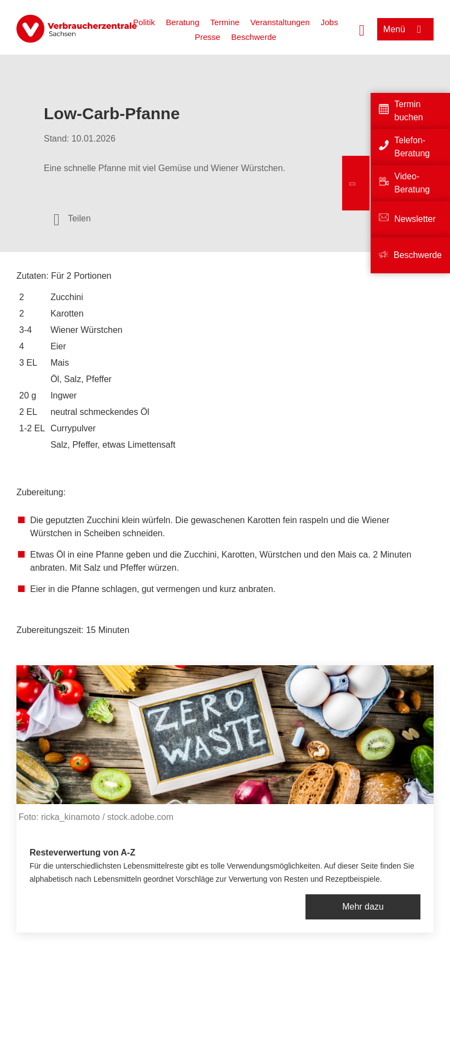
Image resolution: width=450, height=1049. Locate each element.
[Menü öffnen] (405, 29)
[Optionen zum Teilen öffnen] (72, 218)
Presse (208, 37)
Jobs (329, 22)
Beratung (182, 22)
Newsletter (415, 219)
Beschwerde (253, 37)
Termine (224, 22)
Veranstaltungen (279, 22)
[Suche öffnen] (362, 29)
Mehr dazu (363, 906)
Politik (144, 22)
